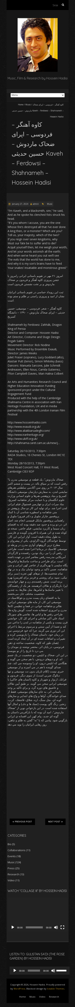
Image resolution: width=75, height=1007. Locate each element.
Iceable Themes (55, 988)
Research (13, 874)
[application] (38, 915)
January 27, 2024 (19, 203)
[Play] (13, 927)
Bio (9, 844)
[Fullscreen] (62, 927)
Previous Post (22, 822)
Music (28, 104)
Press (11, 868)
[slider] (34, 971)
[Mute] (56, 927)
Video (11, 880)
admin (36, 203)
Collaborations (16, 850)
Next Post (55, 822)
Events (12, 856)
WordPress (19, 988)
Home (20, 104)
